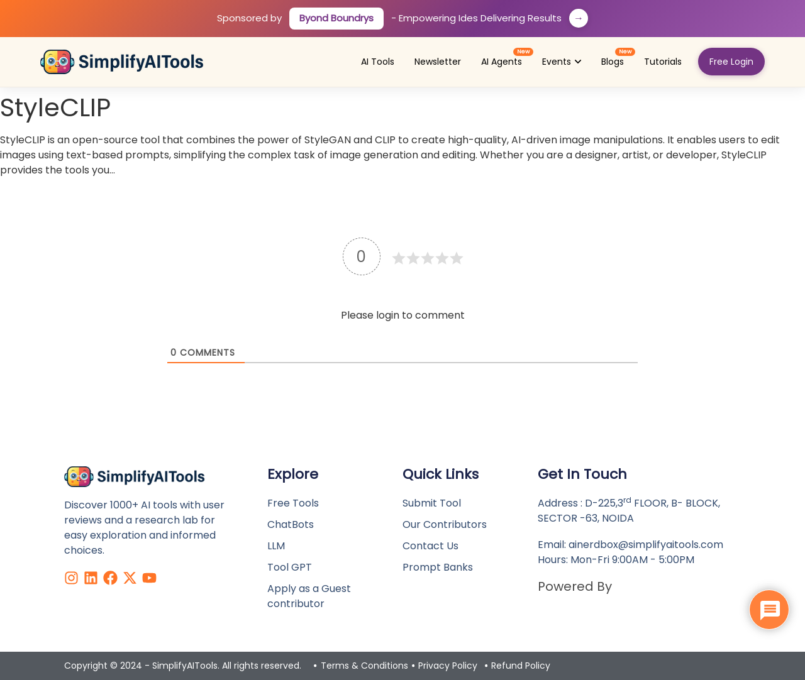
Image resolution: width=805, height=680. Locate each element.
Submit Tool (431, 503)
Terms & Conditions (364, 665)
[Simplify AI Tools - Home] (122, 62)
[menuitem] (377, 61)
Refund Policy (520, 665)
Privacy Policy (447, 665)
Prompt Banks (437, 567)
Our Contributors (444, 524)
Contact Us (430, 546)
